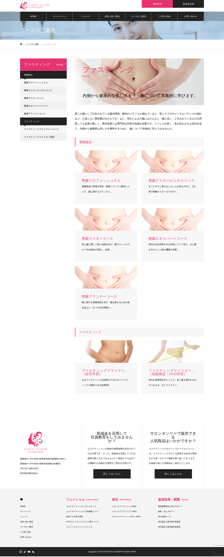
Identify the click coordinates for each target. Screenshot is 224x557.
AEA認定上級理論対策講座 (169, 527)
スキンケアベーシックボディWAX (126, 517)
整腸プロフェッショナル (36, 83)
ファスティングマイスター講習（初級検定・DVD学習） (39, 139)
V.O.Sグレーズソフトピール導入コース (82, 522)
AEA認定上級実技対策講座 (169, 522)
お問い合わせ (190, 17)
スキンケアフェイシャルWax (124, 507)
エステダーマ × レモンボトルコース (81, 507)
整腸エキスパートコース (36, 106)
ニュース (85, 17)
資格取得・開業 (173, 500)
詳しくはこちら (112, 474)
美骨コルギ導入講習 (74, 517)
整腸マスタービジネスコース (38, 91)
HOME (33, 17)
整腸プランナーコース (35, 114)
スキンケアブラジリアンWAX (124, 512)
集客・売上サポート (166, 512)
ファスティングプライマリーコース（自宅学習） (41, 131)
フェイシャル (82, 500)
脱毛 (121, 500)
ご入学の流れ (164, 17)
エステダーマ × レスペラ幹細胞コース (82, 512)
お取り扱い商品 (112, 17)
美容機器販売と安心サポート (170, 507)
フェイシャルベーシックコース (79, 527)
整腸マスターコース (34, 99)
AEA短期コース (164, 517)
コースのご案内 (138, 17)
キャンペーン (59, 17)
